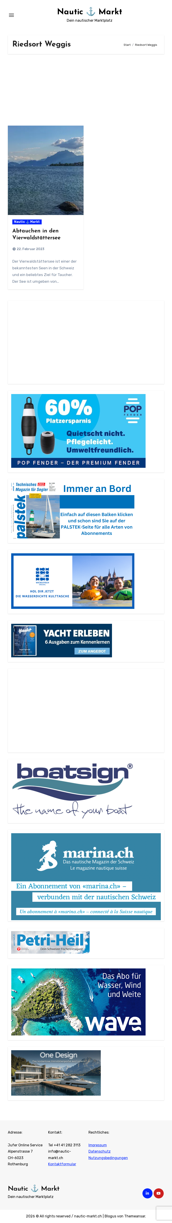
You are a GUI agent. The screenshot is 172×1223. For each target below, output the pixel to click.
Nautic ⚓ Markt (89, 12)
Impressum (97, 1145)
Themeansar (134, 1216)
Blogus (110, 1216)
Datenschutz (99, 1151)
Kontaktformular (62, 1164)
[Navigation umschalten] (11, 15)
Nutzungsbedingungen (108, 1158)
